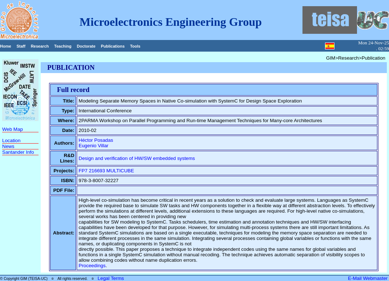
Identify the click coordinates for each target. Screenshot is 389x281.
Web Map (12, 129)
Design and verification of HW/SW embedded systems (137, 158)
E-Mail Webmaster (368, 278)
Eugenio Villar (93, 145)
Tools (135, 46)
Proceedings (92, 265)
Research (40, 46)
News (8, 146)
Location (11, 140)
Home (5, 46)
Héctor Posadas (96, 140)
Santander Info (18, 152)
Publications (112, 46)
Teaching (62, 46)
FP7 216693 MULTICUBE (106, 170)
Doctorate (86, 46)
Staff (20, 46)
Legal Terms (111, 278)
